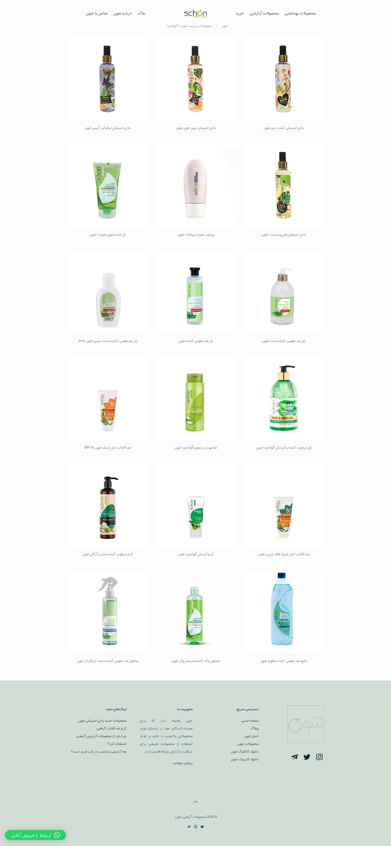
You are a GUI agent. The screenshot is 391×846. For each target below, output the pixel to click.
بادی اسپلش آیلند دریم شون (284, 128)
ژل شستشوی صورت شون (108, 234)
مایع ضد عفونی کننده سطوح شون (283, 661)
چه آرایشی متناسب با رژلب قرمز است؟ (98, 752)
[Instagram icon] (195, 827)
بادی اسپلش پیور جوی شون (196, 128)
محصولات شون (248, 744)
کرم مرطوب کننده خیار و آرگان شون (107, 554)
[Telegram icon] (189, 827)
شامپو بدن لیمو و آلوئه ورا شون (195, 448)
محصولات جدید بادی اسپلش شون (102, 721)
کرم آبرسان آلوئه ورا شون (196, 554)
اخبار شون (251, 736)
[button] (35, 835)
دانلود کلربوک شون (245, 759)
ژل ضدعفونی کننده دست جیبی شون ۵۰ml (107, 341)
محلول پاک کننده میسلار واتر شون (195, 661)
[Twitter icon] (202, 827)
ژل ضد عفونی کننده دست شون (283, 341)
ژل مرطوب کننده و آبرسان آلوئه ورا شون (284, 448)
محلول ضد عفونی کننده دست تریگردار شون (107, 661)
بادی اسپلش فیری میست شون (284, 234)
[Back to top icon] (195, 802)
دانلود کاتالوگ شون (245, 752)
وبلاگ (254, 728)
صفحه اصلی (250, 721)
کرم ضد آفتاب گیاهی (111, 728)
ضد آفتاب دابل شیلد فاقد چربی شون (283, 554)
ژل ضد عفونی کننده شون (195, 341)
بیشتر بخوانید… (181, 763)
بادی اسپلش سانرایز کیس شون (108, 128)
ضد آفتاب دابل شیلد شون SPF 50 (108, 448)
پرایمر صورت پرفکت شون (195, 234)
